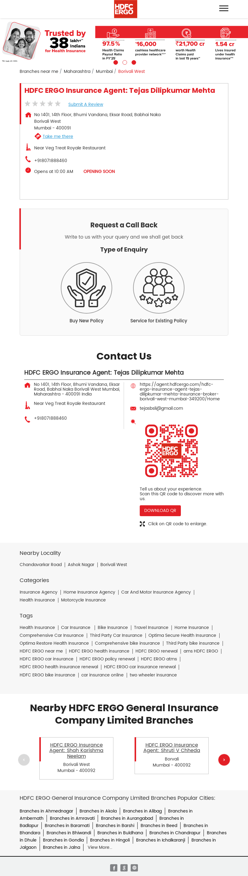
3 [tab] (133, 61)
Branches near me (39, 71)
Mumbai (104, 71)
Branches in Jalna (61, 847)
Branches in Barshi (115, 825)
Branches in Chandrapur (175, 832)
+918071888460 (50, 161)
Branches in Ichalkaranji (160, 840)
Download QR (160, 510)
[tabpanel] (124, 41)
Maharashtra (77, 71)
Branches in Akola (98, 811)
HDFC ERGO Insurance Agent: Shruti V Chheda (171, 747)
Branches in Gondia (63, 840)
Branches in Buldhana (120, 832)
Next (224, 760)
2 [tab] (124, 61)
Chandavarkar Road (41, 564)
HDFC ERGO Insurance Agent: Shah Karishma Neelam (76, 750)
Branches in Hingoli (110, 840)
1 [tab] (114, 61)
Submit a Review (85, 104)
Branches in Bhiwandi (69, 832)
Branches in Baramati (67, 825)
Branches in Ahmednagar (46, 811)
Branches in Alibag (142, 811)
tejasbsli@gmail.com (161, 408)
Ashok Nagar (81, 564)
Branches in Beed (159, 825)
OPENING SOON (99, 171)
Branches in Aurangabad (127, 818)
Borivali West (113, 564)
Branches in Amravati (72, 818)
